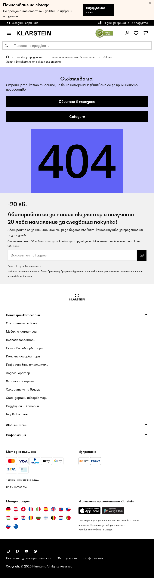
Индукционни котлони (22, 406)
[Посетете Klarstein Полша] (16, 518)
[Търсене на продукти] (77, 45)
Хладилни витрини (20, 381)
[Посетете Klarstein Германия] (8, 509)
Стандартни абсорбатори (27, 398)
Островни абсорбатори (24, 348)
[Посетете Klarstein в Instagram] (8, 551)
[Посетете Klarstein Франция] (31, 509)
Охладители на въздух (23, 389)
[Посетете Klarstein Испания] (46, 509)
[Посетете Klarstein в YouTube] (26, 551)
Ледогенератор (18, 373)
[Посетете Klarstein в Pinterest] (35, 551)
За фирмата (93, 558)
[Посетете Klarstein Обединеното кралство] (53, 509)
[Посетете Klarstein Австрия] (16, 509)
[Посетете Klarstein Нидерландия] (61, 518)
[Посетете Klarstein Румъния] (31, 518)
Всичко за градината (30, 56)
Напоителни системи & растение (73, 56)
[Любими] (136, 33)
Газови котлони (17, 414)
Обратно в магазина (77, 101)
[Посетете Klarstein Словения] (8, 526)
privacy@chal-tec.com (20, 276)
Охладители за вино (21, 323)
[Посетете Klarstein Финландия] (46, 518)
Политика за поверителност (24, 266)
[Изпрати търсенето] (6, 45)
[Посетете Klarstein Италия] (38, 509)
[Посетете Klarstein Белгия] (53, 518)
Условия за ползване (90, 529)
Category (77, 117)
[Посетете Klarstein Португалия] (68, 518)
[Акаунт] (127, 33)
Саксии (108, 56)
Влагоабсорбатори (20, 340)
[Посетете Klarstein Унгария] (8, 518)
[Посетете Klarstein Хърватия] (23, 518)
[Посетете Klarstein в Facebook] (17, 551)
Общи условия (67, 558)
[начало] (11, 56)
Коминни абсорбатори (23, 356)
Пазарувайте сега (96, 10)
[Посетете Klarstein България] (38, 518)
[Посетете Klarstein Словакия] (61, 509)
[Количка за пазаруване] (145, 33)
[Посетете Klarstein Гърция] (16, 527)
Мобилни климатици (21, 331)
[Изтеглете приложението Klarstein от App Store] (90, 510)
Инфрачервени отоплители (27, 364)
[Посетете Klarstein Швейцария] (23, 509)
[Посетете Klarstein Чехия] (68, 509)
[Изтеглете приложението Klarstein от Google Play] (113, 510)
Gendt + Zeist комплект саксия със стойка (33, 61)
